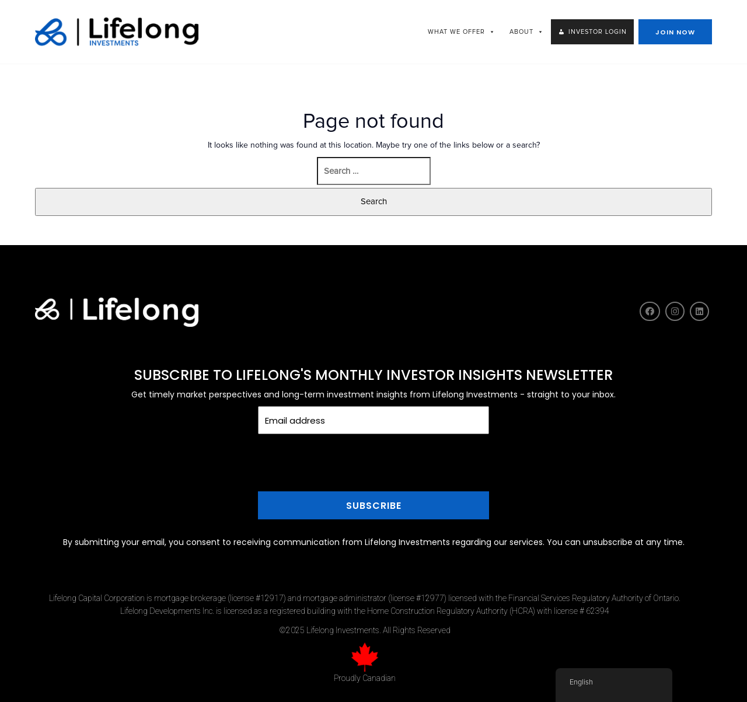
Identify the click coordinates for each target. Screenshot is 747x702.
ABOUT (526, 32)
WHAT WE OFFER (461, 32)
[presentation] (373, 484)
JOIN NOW (675, 32)
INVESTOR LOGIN (597, 32)
